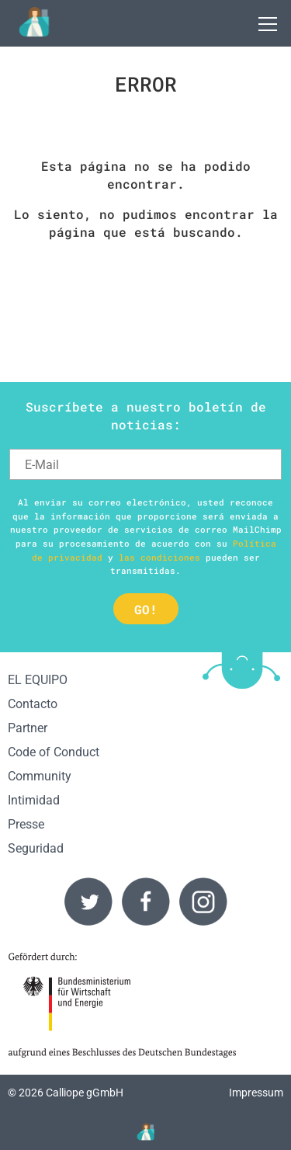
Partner (27, 728)
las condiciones (159, 557)
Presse (26, 824)
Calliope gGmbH (84, 1093)
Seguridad (36, 848)
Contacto (32, 704)
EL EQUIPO (38, 679)
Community (39, 776)
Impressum (256, 1093)
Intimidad (34, 800)
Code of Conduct (53, 752)
